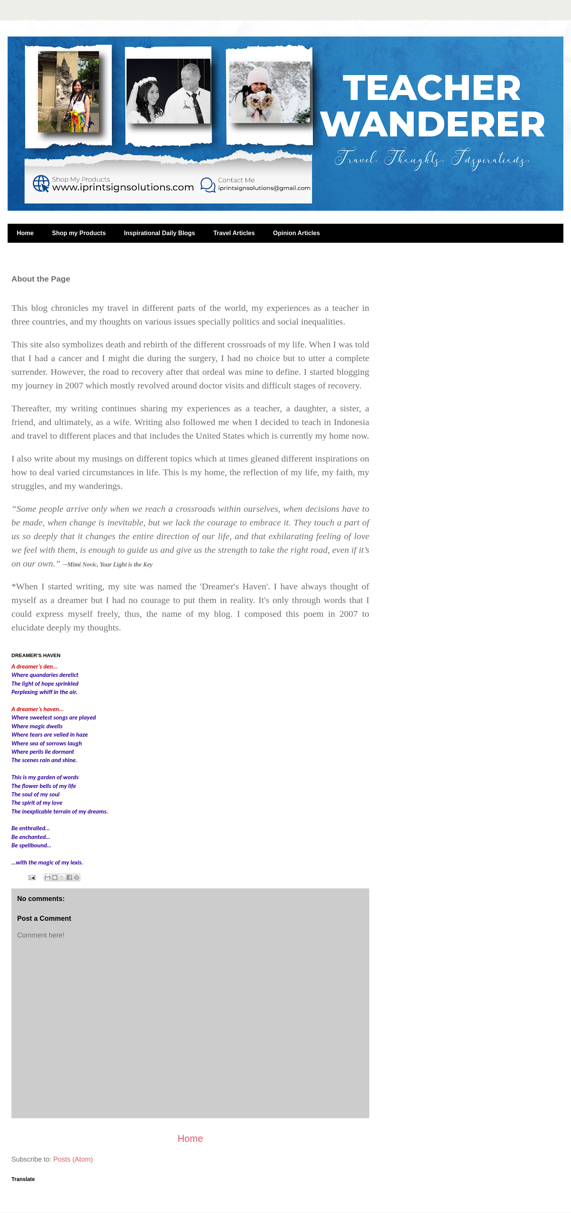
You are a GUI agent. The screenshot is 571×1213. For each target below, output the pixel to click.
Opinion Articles (296, 233)
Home (25, 233)
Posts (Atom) (73, 1159)
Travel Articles (234, 233)
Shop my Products (78, 233)
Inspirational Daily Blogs (159, 233)
